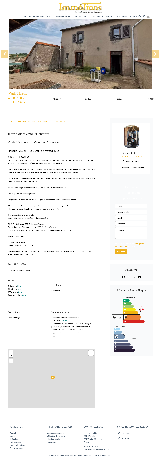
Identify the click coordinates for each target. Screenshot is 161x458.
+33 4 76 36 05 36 (133, 161)
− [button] (11, 355)
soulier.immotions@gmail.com (133, 167)
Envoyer (121, 251)
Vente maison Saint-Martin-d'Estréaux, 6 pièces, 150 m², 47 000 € (41, 121)
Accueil (10, 121)
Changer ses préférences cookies (62, 455)
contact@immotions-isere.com (96, 449)
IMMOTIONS (90, 433)
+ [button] (11, 352)
